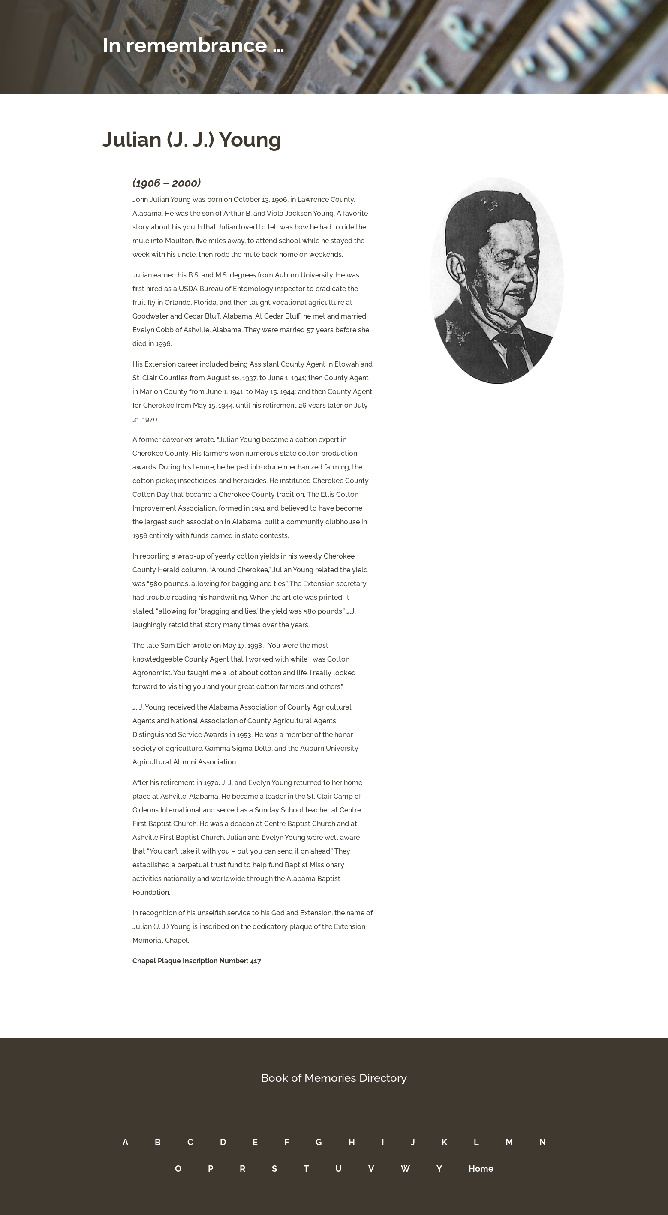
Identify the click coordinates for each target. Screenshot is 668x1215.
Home (481, 1169)
